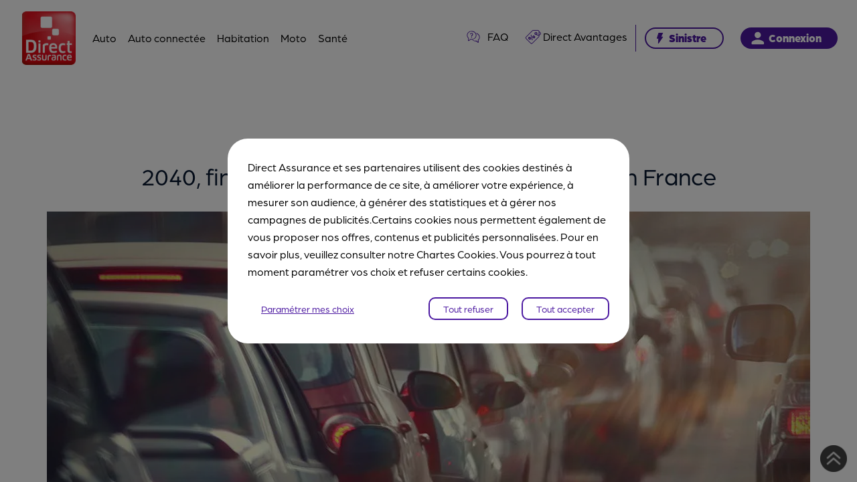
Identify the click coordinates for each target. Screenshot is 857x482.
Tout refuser (468, 308)
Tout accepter (565, 308)
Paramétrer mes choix (307, 308)
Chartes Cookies (456, 254)
